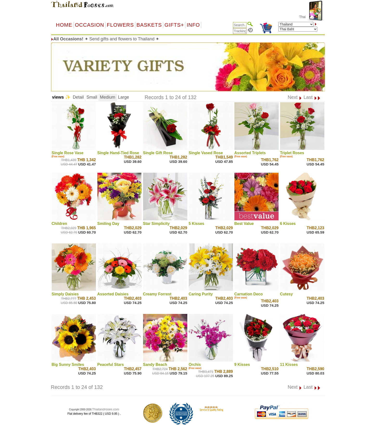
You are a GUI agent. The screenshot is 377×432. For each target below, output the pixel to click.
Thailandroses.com (105, 409)
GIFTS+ (174, 25)
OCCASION (89, 25)
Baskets (149, 25)
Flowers (120, 25)
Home (64, 25)
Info (193, 25)
